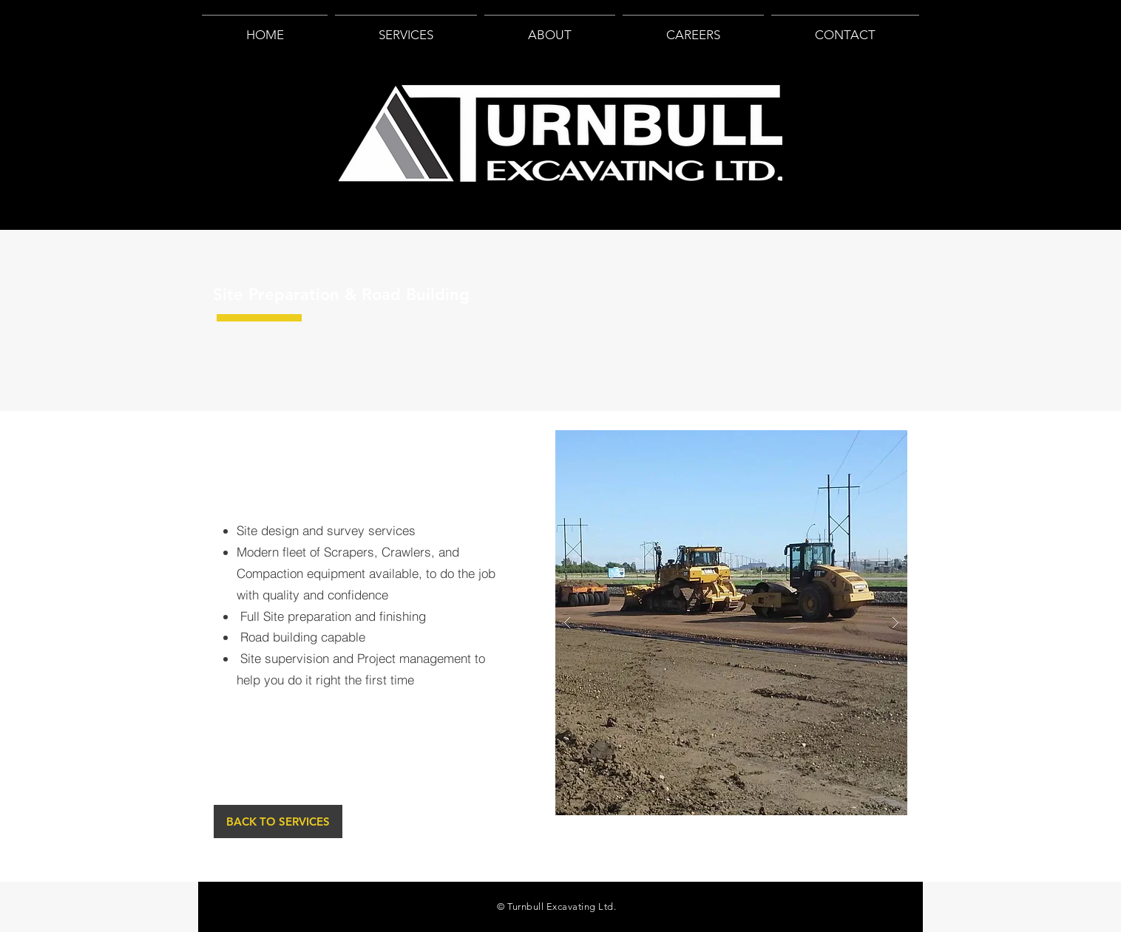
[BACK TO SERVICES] (278, 821)
